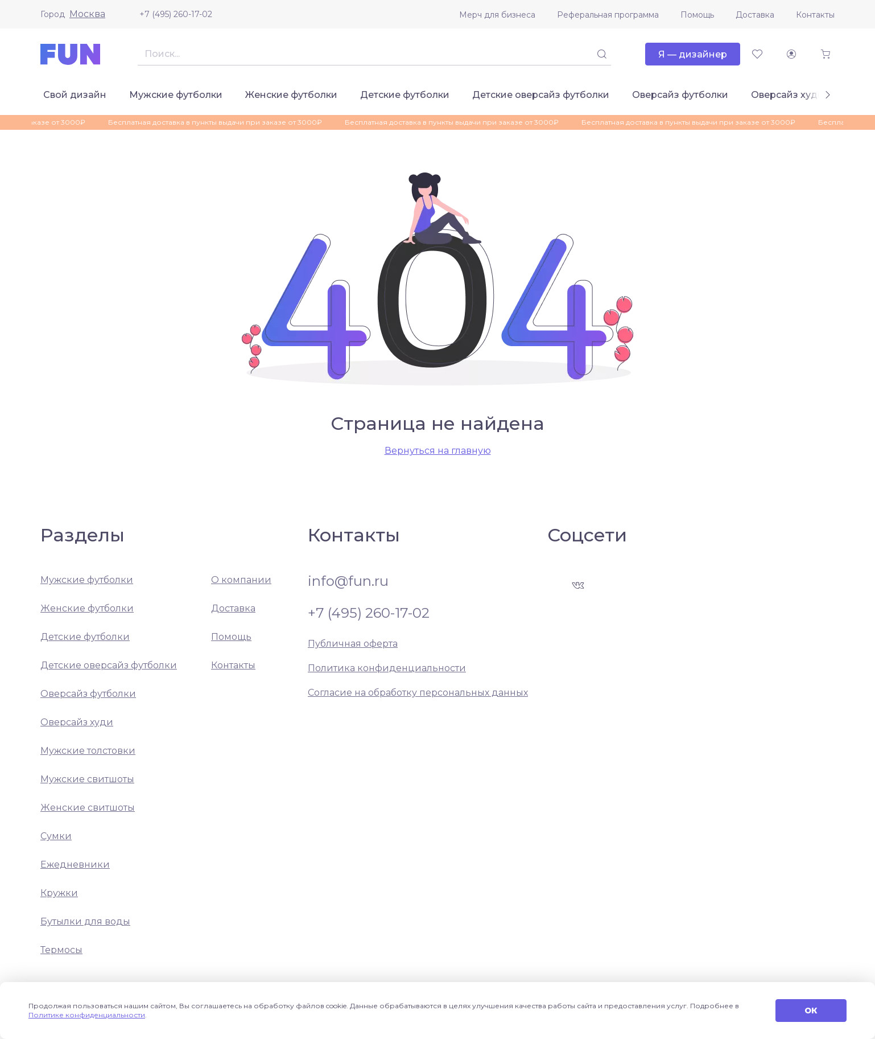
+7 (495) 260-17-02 (175, 14)
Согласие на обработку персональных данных (418, 692)
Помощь (697, 15)
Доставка (755, 15)
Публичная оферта (353, 643)
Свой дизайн (74, 94)
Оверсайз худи (787, 94)
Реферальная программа (608, 15)
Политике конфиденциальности (86, 1015)
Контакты (815, 15)
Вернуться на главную (438, 450)
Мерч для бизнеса (497, 15)
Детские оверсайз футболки (540, 94)
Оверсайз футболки (680, 94)
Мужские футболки (175, 94)
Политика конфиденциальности (387, 668)
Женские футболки (291, 94)
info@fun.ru (348, 581)
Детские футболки (404, 94)
